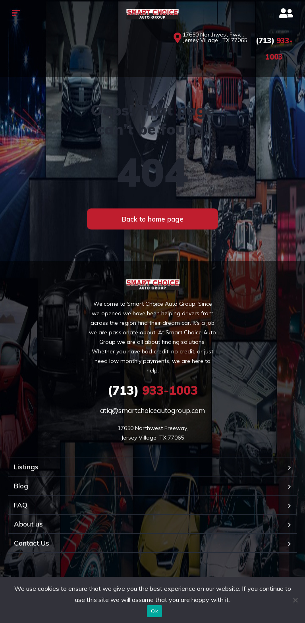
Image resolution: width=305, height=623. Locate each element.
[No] (295, 600)
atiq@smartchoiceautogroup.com (152, 410)
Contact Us (31, 543)
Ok (154, 611)
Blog (21, 486)
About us (28, 524)
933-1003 (153, 390)
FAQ (20, 505)
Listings (26, 467)
